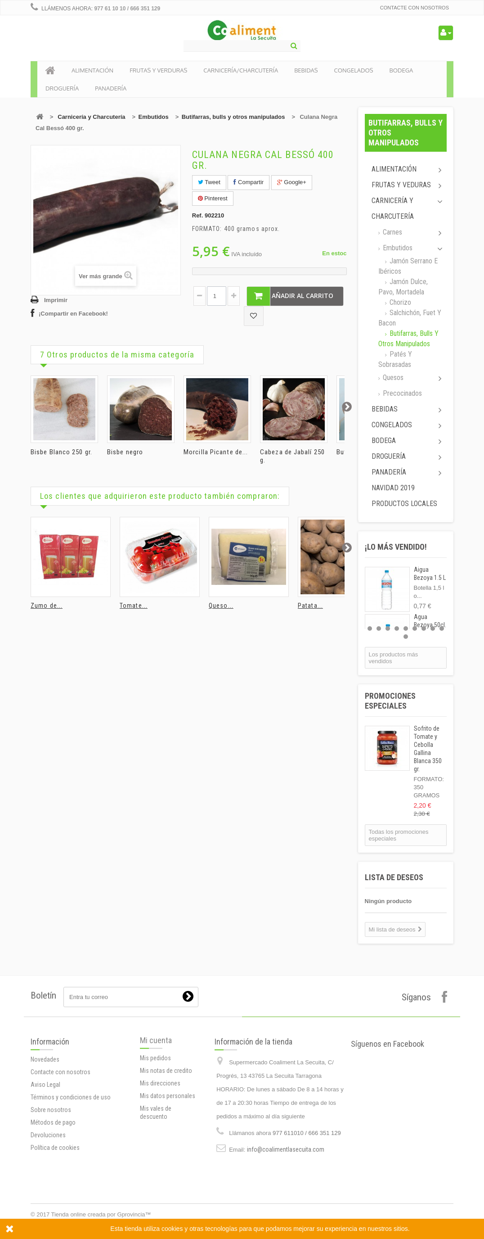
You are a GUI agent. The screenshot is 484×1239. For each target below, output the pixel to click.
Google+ (291, 182)
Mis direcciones (160, 1127)
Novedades (45, 1117)
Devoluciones (48, 1193)
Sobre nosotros (51, 1168)
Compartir (248, 182)
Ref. (197, 215)
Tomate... (134, 605)
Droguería (389, 456)
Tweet (209, 182)
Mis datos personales (167, 1140)
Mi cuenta (156, 1084)
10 (405, 636)
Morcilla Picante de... (216, 452)
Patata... (310, 605)
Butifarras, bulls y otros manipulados (233, 116)
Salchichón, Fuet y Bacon (409, 317)
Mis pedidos (155, 1102)
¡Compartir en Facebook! (73, 313)
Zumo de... (47, 605)
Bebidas (385, 409)
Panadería (389, 472)
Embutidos (154, 116)
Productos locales (404, 503)
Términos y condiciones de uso (71, 1155)
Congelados (392, 425)
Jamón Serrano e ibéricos (408, 266)
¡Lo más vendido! (396, 547)
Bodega (384, 440)
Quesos (392, 377)
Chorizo (399, 302)
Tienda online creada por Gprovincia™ (101, 1214)
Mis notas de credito (166, 1114)
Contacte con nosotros (414, 7)
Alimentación (394, 169)
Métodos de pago (53, 1181)
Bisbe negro (125, 452)
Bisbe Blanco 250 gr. (61, 452)
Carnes (391, 232)
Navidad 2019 (393, 488)
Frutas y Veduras (401, 185)
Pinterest (213, 198)
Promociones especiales (390, 700)
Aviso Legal (45, 1143)
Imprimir (55, 300)
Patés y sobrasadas (395, 359)
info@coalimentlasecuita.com (285, 1209)
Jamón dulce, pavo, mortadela (403, 286)
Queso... (221, 605)
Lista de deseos (394, 877)
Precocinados (401, 393)
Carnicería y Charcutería (91, 116)
